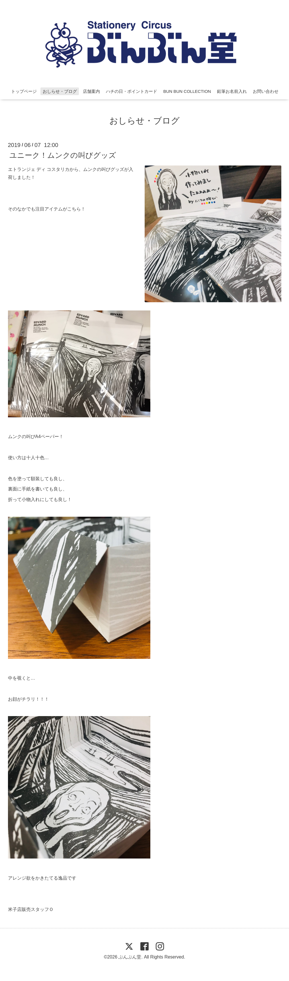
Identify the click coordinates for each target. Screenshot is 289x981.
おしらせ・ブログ (60, 91)
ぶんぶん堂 (129, 957)
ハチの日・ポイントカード (131, 91)
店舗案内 (91, 91)
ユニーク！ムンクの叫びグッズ (62, 155)
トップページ (24, 91)
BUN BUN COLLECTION (187, 91)
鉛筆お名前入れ (232, 91)
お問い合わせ (265, 91)
